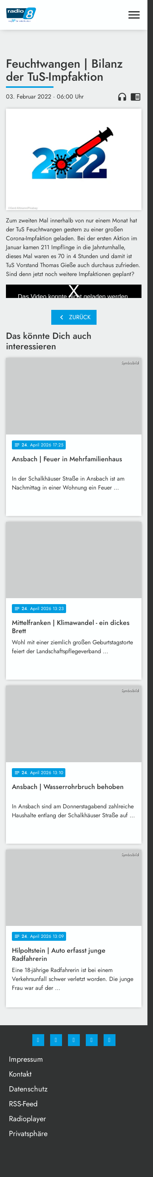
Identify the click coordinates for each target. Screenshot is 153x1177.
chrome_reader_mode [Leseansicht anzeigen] (135, 97)
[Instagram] (56, 1040)
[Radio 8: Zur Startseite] (40, 14)
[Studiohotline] (92, 1040)
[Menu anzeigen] (134, 14)
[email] (109, 1040)
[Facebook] (38, 1040)
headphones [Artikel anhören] (122, 97)
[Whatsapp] (74, 1040)
